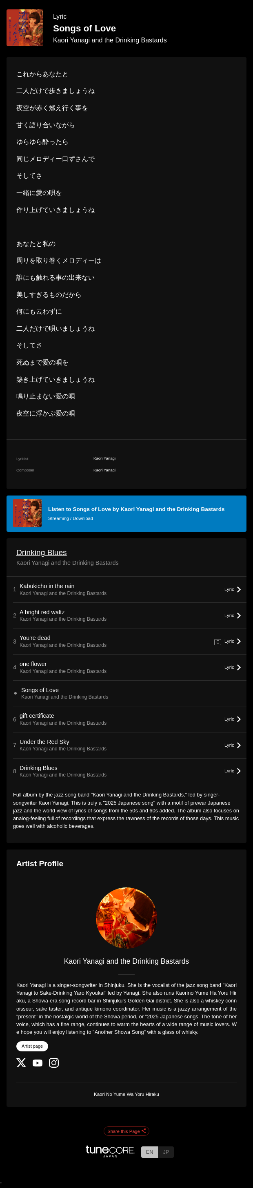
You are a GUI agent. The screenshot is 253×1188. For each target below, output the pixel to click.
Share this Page (126, 1131)
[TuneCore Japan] (110, 1155)
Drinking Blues (41, 552)
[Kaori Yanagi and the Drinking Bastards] (126, 918)
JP (166, 1152)
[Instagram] (54, 1066)
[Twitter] (21, 1065)
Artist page (32, 1046)
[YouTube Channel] (37, 1065)
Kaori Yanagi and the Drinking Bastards (110, 40)
